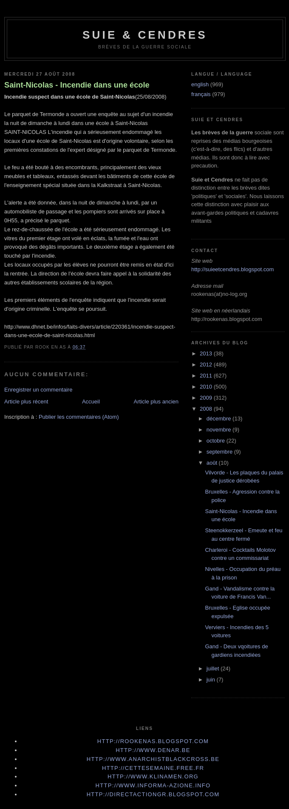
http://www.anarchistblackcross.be (153, 759)
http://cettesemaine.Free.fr (153, 768)
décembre (219, 418)
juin (212, 679)
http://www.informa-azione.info (153, 785)
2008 (207, 409)
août (213, 463)
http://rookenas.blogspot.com (153, 741)
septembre (220, 451)
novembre (219, 429)
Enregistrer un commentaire (38, 389)
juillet (214, 668)
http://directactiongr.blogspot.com (153, 794)
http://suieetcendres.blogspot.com (232, 269)
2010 (207, 386)
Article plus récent (26, 401)
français (201, 94)
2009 (207, 398)
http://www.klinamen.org (153, 776)
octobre (217, 440)
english (200, 84)
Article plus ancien (156, 401)
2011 (207, 375)
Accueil (91, 401)
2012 (207, 364)
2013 (207, 353)
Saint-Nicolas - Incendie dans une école (77, 85)
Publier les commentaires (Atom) (79, 417)
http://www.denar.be (153, 750)
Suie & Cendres (144, 34)
